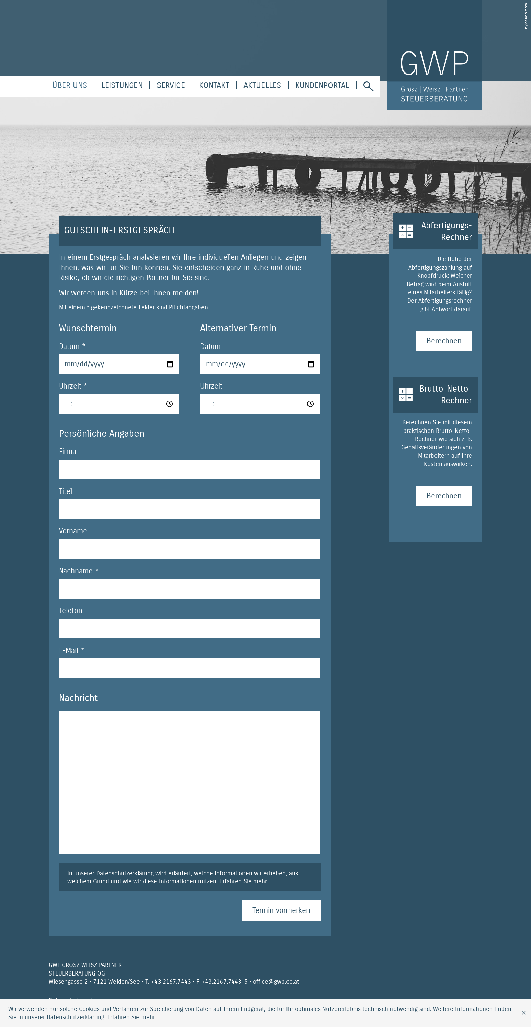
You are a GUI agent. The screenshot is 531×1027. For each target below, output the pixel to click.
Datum (72, 346)
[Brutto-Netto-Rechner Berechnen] (444, 496)
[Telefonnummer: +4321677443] (171, 981)
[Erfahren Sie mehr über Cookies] (131, 1017)
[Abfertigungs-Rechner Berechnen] (444, 341)
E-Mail (71, 650)
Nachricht (78, 698)
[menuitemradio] (214, 85)
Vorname (73, 531)
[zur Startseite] (434, 55)
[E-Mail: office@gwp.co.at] (276, 981)
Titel (65, 491)
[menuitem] (69, 85)
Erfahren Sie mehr (243, 881)
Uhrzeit (73, 386)
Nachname (79, 571)
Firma (67, 451)
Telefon (70, 610)
